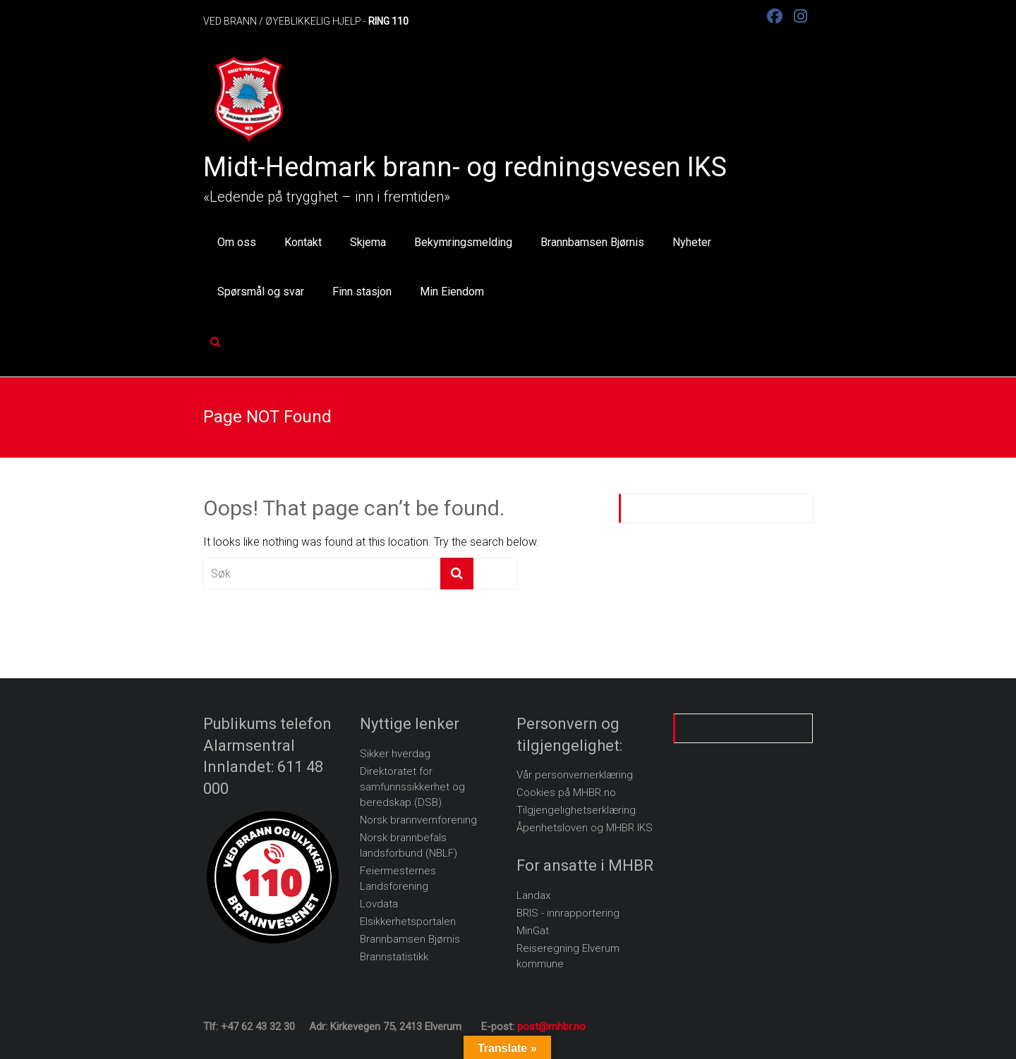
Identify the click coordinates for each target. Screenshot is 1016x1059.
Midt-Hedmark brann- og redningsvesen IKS (465, 167)
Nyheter (691, 242)
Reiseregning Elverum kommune (567, 956)
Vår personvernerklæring (574, 775)
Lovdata (379, 904)
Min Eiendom (452, 291)
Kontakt (303, 242)
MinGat (532, 930)
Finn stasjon (362, 291)
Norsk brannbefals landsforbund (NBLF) (408, 845)
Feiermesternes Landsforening (398, 878)
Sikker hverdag (395, 753)
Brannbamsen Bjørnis (592, 242)
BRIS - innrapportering (567, 913)
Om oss (236, 242)
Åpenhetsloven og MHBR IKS (584, 827)
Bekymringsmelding (463, 242)
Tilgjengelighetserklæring (576, 810)
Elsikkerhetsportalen (408, 921)
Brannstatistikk (394, 956)
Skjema (368, 242)
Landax (533, 895)
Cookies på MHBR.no (566, 792)
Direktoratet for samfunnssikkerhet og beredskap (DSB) (412, 787)
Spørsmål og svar (260, 291)
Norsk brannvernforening (418, 820)
